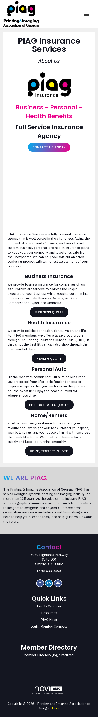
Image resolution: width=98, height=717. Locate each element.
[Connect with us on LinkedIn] (49, 583)
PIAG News (49, 620)
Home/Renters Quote (49, 451)
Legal (56, 708)
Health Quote (49, 358)
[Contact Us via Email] (58, 583)
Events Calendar (49, 606)
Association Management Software (49, 690)
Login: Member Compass (49, 626)
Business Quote (49, 312)
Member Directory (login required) (49, 655)
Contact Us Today (49, 147)
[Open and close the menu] (66, 14)
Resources (49, 613)
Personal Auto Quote (49, 405)
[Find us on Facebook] (40, 583)
